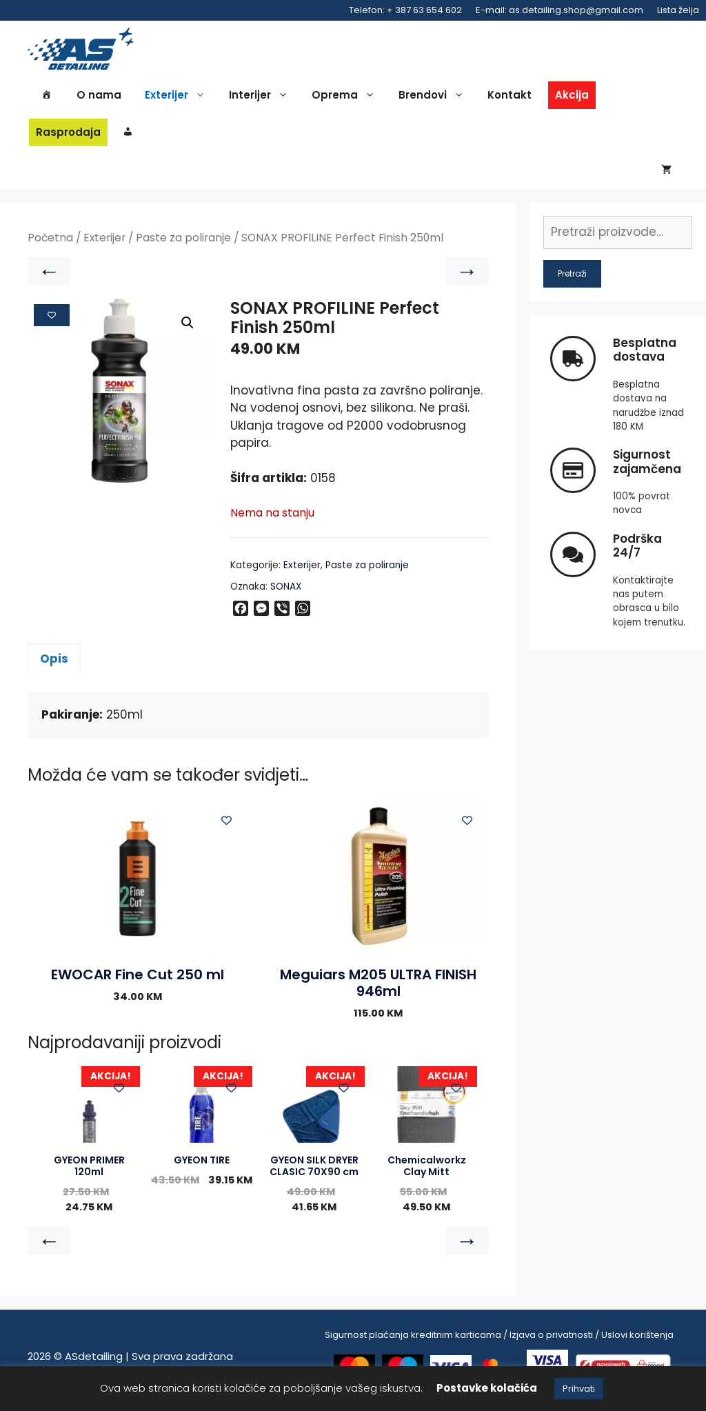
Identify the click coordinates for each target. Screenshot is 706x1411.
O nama (99, 97)
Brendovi (435, 98)
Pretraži (572, 280)
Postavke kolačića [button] (486, 1388)
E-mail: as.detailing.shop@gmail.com (559, 10)
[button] (187, 329)
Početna (50, 244)
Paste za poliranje (183, 244)
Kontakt (509, 97)
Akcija (572, 97)
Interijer (262, 98)
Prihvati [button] (579, 1388)
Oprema (347, 98)
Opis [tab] (54, 665)
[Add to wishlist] (52, 321)
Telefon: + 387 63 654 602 (405, 10)
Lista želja (678, 10)
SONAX (285, 592)
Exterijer (178, 98)
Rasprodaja (68, 135)
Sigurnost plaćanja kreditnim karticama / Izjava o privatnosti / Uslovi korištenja (499, 1341)
